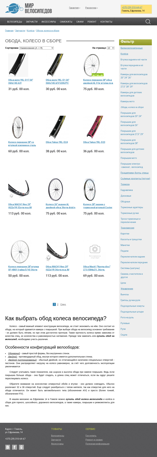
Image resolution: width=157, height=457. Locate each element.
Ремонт (92, 22)
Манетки (125, 245)
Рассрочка (90, 8)
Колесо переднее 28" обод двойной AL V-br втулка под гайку (98, 82)
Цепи (123, 283)
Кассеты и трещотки (131, 239)
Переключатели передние (134, 262)
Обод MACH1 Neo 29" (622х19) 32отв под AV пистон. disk (20, 206)
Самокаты (66, 22)
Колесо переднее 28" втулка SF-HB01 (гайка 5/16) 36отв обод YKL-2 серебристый (23, 268)
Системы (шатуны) (130, 268)
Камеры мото (128, 101)
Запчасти (31, 22)
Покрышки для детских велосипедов (132, 151)
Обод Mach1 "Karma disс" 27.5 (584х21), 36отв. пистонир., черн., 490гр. (96, 268)
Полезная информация (97, 444)
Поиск (148, 21)
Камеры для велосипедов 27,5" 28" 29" (134, 85)
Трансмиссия (127, 228)
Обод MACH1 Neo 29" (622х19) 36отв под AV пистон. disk (57, 268)
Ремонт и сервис (94, 439)
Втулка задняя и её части (134, 59)
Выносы (125, 294)
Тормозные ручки (130, 213)
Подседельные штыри (132, 311)
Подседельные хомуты (132, 306)
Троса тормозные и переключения (130, 220)
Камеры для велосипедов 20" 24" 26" (134, 76)
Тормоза (125, 184)
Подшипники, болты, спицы (135, 173)
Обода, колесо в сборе (47, 30)
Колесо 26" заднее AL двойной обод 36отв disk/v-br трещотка (61, 206)
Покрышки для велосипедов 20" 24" (131, 114)
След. (63, 304)
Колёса (30, 30)
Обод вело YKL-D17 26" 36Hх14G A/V (20, 81)
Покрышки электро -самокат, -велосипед (132, 165)
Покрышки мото (129, 158)
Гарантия (74, 8)
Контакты (106, 22)
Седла (124, 334)
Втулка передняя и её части (132, 67)
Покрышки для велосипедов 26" (129, 123)
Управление (127, 288)
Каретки (125, 233)
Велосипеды (14, 22)
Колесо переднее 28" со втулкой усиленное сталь (22, 144)
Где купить (91, 435)
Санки (79, 22)
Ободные (125, 201)
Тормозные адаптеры (132, 207)
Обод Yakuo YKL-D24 (57, 142)
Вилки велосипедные (132, 48)
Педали (124, 251)
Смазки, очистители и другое (132, 275)
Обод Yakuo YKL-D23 (94, 142)
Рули (123, 329)
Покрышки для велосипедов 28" (129, 142)
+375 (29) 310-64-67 (132, 7)
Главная (9, 30)
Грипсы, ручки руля (130, 300)
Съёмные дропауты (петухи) (135, 178)
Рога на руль (127, 317)
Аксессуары (49, 22)
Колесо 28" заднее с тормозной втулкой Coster (97, 206)
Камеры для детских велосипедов (131, 94)
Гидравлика (127, 190)
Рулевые (125, 323)
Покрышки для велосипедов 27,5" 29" (132, 132)
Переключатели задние (133, 256)
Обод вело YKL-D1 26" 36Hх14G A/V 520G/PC (57, 81)
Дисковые (126, 196)
